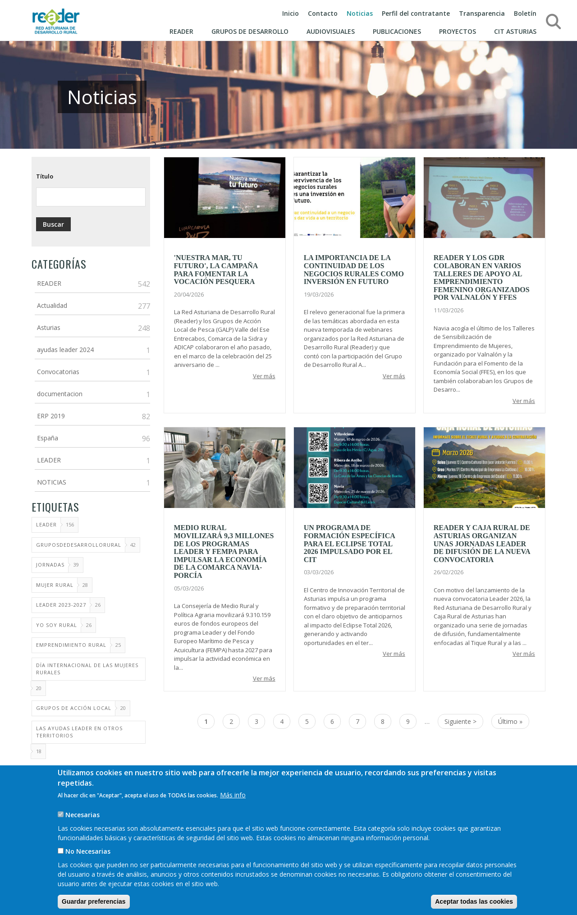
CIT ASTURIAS (515, 31)
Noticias (360, 13)
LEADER (49, 460)
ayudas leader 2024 (65, 349)
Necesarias (82, 823)
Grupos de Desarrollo (249, 31)
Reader (181, 31)
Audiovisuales (331, 31)
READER (49, 283)
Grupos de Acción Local (73, 708)
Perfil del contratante (416, 13)
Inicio (290, 13)
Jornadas (50, 564)
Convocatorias (58, 371)
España (47, 438)
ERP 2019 (51, 416)
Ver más (264, 376)
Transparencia (482, 13)
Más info (233, 803)
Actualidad (52, 305)
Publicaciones (397, 31)
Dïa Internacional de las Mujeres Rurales (87, 669)
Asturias (48, 327)
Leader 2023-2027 (61, 604)
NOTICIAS (51, 482)
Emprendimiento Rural (71, 644)
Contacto (323, 13)
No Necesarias (87, 859)
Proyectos (457, 31)
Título (44, 176)
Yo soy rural (56, 625)
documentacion (59, 393)
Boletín (525, 13)
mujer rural (54, 584)
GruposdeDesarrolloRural (78, 544)
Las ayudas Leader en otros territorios (79, 732)
